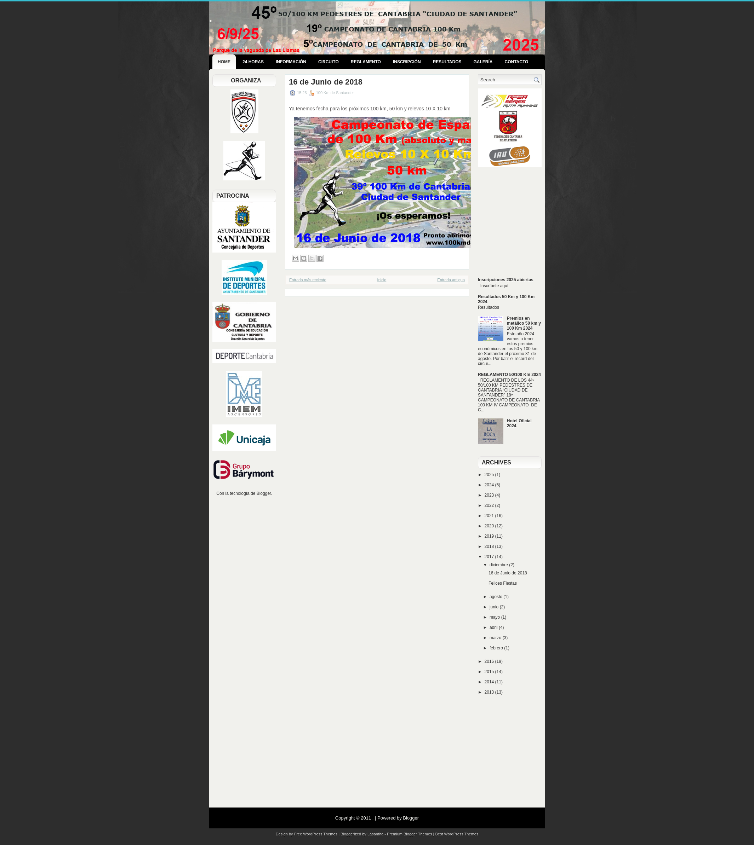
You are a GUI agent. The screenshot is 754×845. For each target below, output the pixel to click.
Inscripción (407, 61)
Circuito (328, 61)
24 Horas (253, 61)
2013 (490, 692)
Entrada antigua (451, 280)
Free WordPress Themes (315, 834)
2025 (490, 474)
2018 (490, 546)
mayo (495, 617)
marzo (496, 637)
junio (495, 606)
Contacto (517, 61)
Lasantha (375, 834)
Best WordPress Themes (457, 834)
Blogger (264, 493)
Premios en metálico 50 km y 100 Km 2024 (524, 323)
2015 (490, 671)
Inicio (382, 280)
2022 (490, 505)
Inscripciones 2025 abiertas (505, 279)
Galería (483, 61)
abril (494, 627)
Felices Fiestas (503, 583)
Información (291, 61)
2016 (490, 661)
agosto (496, 596)
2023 (490, 495)
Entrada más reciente (307, 280)
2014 (490, 681)
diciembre (499, 564)
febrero (497, 648)
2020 (490, 525)
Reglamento (366, 61)
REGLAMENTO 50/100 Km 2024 (509, 374)
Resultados (447, 61)
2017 (490, 556)
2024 (490, 484)
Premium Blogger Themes (409, 834)
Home (224, 61)
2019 (490, 536)
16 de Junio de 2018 (325, 82)
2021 (490, 515)
